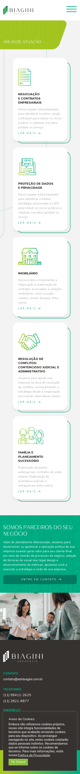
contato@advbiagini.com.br (23, 679)
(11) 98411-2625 (17, 695)
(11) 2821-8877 (16, 701)
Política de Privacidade (34, 755)
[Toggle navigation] (71, 9)
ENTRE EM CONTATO (41, 579)
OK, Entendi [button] (18, 762)
